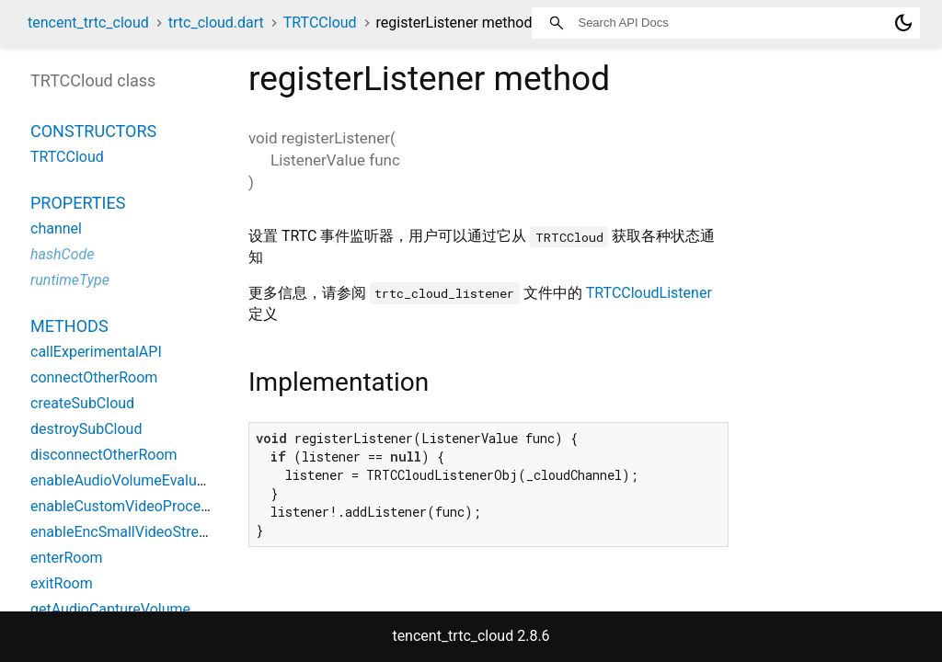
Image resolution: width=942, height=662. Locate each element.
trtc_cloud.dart (216, 22)
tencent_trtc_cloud (88, 22)
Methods (69, 326)
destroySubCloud (86, 429)
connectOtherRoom (93, 377)
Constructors (93, 131)
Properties (77, 202)
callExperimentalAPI (96, 351)
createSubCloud (82, 403)
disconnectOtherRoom (104, 454)
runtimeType (69, 280)
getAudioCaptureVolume (110, 609)
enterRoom (66, 557)
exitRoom (61, 583)
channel (56, 228)
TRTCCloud (320, 22)
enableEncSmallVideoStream (125, 532)
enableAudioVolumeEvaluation (130, 480)
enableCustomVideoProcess (123, 506)
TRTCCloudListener (649, 293)
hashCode (62, 254)
